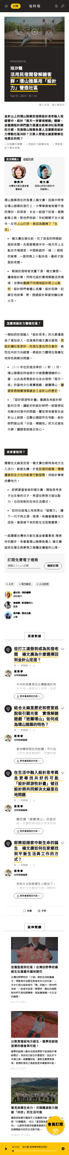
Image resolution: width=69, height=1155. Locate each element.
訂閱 (15, 6)
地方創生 (26, 584)
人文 (10, 584)
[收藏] (27, 910)
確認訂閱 (53, 565)
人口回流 (44, 584)
